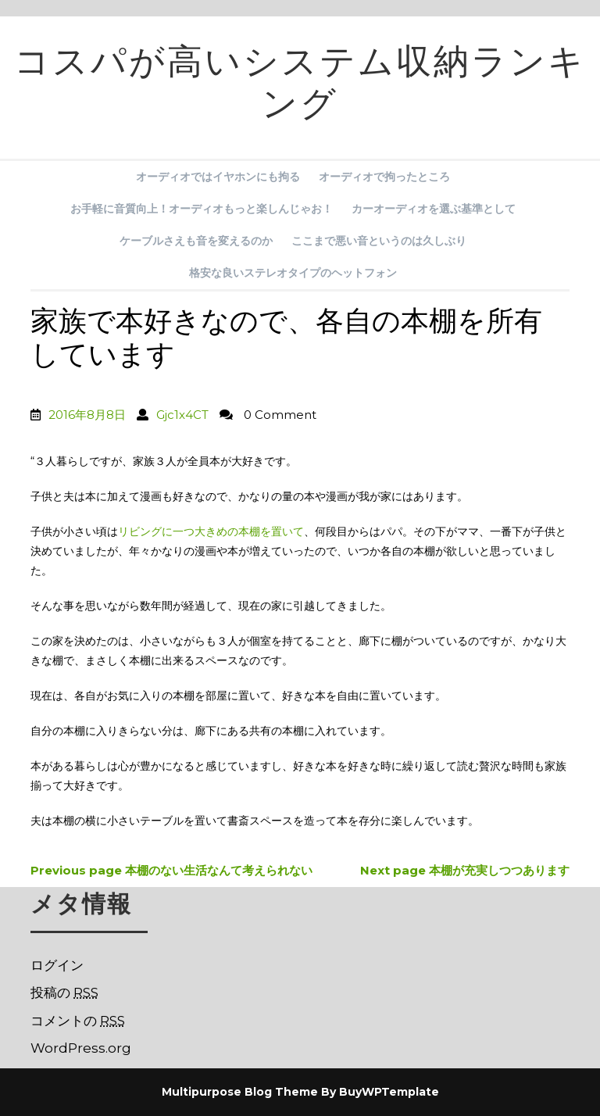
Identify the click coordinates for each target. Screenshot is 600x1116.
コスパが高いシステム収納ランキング (300, 88)
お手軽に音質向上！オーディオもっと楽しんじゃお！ (201, 209)
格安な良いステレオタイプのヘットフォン (293, 273)
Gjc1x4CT (182, 414)
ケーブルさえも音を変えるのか (196, 241)
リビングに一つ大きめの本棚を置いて (211, 531)
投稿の (64, 992)
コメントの (77, 1020)
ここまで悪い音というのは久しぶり (378, 241)
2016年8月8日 (87, 414)
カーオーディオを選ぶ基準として (434, 209)
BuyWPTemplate (389, 1092)
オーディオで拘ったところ (384, 177)
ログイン (57, 965)
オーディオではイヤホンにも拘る (218, 177)
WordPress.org (80, 1048)
